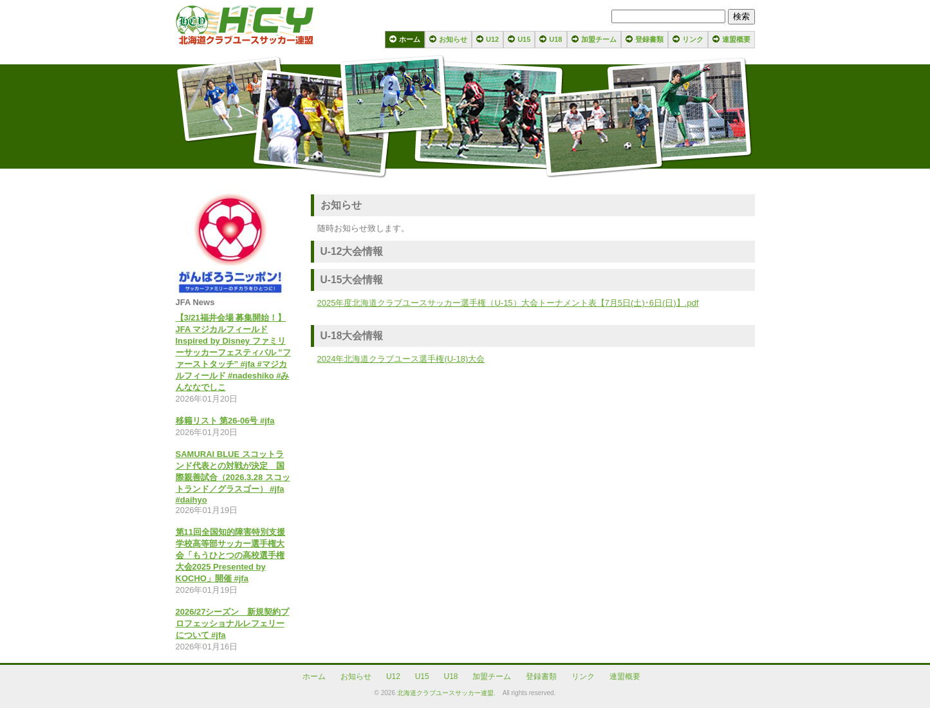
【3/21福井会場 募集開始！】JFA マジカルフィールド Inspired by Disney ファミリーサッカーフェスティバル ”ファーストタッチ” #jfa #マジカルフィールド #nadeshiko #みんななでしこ (233, 352)
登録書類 (649, 39)
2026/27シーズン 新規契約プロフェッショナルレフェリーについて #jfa (233, 623)
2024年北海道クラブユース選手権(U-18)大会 (401, 359)
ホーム (409, 39)
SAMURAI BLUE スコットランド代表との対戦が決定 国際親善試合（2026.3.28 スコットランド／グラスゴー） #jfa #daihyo (233, 477)
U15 (523, 39)
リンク (692, 39)
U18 (555, 39)
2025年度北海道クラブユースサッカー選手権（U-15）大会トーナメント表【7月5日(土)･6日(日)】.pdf (508, 303)
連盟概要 (736, 39)
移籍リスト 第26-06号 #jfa (225, 420)
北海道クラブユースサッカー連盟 (445, 692)
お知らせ (453, 39)
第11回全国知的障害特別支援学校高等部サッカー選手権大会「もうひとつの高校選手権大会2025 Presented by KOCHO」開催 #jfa (230, 555)
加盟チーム (599, 39)
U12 (492, 39)
